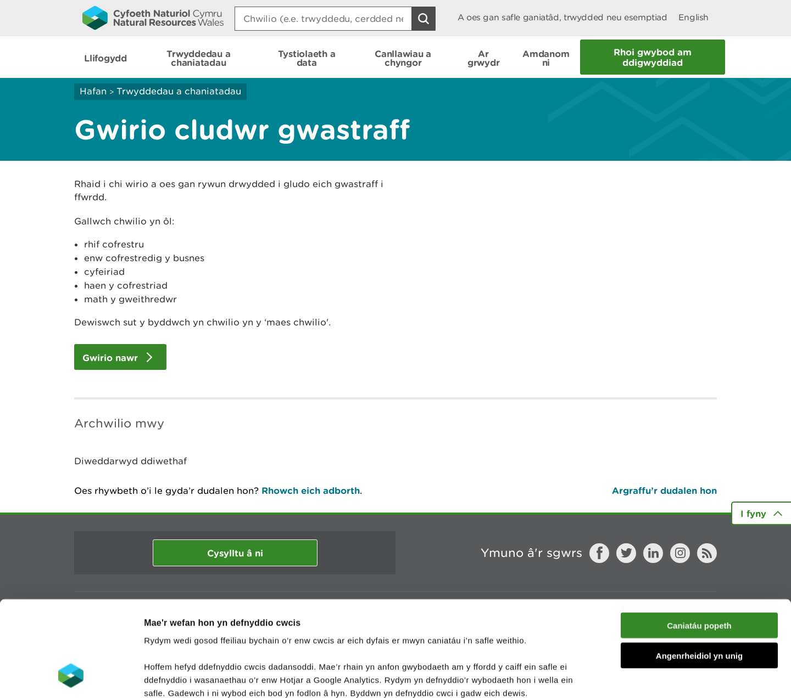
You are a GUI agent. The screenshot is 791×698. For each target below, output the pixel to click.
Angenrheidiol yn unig (699, 568)
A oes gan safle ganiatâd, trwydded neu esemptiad (562, 17)
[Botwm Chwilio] (423, 19)
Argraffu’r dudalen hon (664, 490)
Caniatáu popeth (699, 538)
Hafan (93, 91)
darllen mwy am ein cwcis (221, 632)
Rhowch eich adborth (310, 490)
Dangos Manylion (610, 676)
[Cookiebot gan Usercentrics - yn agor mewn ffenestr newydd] (71, 676)
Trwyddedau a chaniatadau (178, 91)
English (693, 17)
